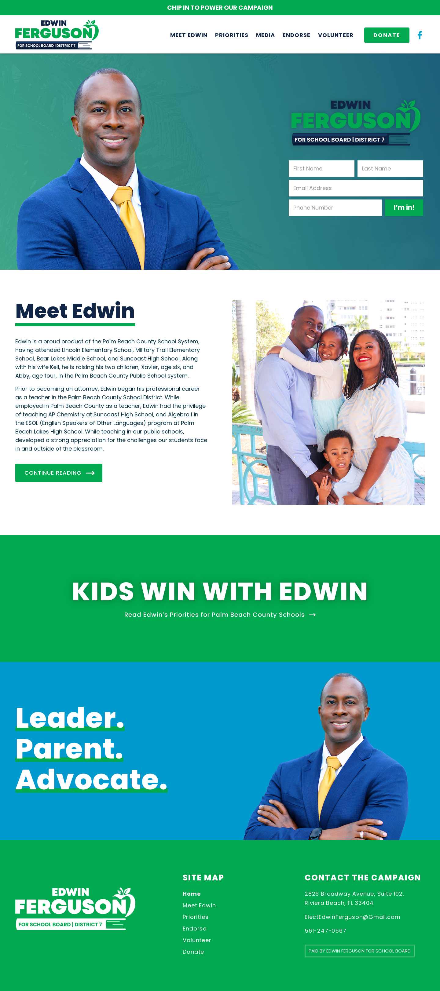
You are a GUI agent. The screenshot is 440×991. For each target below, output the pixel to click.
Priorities (195, 917)
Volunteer (197, 940)
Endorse (195, 928)
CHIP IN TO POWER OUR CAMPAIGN (220, 7)
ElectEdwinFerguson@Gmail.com (352, 917)
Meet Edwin (199, 905)
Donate (193, 952)
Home (192, 894)
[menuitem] (188, 35)
